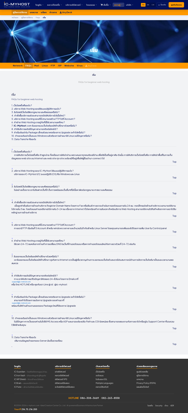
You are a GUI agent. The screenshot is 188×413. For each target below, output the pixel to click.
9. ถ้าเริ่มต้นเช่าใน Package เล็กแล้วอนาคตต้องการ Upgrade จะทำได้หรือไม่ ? (48, 132)
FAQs (28, 65)
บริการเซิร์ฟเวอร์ (74, 5)
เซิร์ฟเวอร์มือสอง (62, 383)
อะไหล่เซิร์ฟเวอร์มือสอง (65, 387)
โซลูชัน (39, 5)
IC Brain (25, 383)
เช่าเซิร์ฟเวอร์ (60, 371)
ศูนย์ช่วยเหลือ (142, 371)
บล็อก (44, 12)
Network (18, 65)
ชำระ (166, 405)
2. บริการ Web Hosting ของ (25, 108)
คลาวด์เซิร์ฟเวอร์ (62, 375)
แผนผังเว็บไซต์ (143, 387)
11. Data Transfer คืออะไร (24, 139)
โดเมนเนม (91, 5)
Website (69, 65)
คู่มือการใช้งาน (20, 12)
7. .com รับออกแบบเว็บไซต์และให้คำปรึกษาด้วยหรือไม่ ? (44, 125)
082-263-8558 (110, 397)
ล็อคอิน (162, 5)
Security (158, 405)
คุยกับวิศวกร (176, 5)
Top (174, 161)
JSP (60, 65)
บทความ (34, 12)
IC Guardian (30, 371)
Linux (45, 65)
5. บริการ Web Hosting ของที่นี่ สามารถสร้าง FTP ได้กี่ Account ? (43, 118)
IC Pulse (28, 387)
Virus (80, 65)
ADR (172, 405)
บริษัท (129, 5)
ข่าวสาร (53, 12)
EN (148, 5)
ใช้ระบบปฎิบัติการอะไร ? (50, 108)
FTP (53, 65)
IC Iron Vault (30, 375)
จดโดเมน (99, 375)
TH (143, 5)
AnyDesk (66, 12)
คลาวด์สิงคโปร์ (102, 387)
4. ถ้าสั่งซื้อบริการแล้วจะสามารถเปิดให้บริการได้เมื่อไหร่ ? (38, 115)
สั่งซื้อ (106, 5)
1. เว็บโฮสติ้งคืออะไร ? (22, 105)
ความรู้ (118, 5)
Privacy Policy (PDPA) (146, 383)
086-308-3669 (89, 397)
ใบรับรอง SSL (101, 379)
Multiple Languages (104, 383)
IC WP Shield (29, 379)
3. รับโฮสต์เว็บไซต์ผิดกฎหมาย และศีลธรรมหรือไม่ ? (35, 112)
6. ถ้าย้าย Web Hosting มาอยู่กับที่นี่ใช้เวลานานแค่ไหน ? (38, 122)
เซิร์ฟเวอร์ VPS (61, 379)
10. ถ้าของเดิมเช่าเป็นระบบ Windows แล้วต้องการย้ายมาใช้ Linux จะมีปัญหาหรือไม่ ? (52, 135)
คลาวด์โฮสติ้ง (54, 5)
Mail (36, 65)
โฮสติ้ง (150, 405)
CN (153, 5)
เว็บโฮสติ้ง (100, 371)
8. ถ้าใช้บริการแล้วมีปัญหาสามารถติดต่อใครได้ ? (35, 129)
